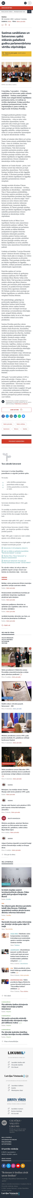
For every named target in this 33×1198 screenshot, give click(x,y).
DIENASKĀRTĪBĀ (7, 8)
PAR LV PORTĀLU (7, 1137)
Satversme (6, 429)
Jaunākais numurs (17, 1109)
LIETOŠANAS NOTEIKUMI (9, 1139)
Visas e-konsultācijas (11, 1041)
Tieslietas (17, 945)
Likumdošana (24, 963)
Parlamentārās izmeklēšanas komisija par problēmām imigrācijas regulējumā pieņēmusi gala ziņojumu (16, 595)
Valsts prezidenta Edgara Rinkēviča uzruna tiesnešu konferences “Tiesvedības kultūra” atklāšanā (20, 984)
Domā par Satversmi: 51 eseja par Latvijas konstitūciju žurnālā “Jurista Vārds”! (16, 561)
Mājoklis (8, 1011)
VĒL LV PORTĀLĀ (7, 862)
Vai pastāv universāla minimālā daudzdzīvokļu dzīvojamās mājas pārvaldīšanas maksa (15, 1020)
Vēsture (16, 429)
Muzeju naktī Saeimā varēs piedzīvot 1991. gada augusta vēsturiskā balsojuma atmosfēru (16, 807)
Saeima (4, 17)
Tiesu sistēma (24, 991)
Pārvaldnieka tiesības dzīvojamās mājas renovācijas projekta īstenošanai (15, 1007)
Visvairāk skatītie (17, 1065)
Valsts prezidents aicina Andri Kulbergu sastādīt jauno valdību (20, 970)
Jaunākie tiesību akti (18, 1062)
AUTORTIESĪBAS (6, 1144)
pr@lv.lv (15, 1154)
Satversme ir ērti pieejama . (16, 548)
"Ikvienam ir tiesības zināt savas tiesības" (15, 1174)
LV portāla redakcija (10, 1149)
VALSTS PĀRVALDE (7, 637)
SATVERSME (5, 641)
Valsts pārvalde (21, 21)
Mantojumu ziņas (17, 1090)
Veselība (8, 915)
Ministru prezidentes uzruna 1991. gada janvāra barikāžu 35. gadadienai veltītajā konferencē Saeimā (15, 738)
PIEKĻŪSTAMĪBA (6, 1142)
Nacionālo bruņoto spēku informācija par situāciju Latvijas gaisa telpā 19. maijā (16, 924)
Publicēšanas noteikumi (21, 403)
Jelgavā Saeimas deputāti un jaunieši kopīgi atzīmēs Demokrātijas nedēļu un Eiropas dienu (16, 845)
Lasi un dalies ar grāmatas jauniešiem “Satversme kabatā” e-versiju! (15, 552)
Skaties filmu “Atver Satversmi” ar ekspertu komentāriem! (14, 556)
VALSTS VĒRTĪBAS (7, 639)
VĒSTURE (4, 643)
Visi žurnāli (15, 1113)
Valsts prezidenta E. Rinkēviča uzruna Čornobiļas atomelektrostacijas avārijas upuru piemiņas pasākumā (15, 672)
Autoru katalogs (16, 1111)
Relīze (9, 21)
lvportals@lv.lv (11, 1152)
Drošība (8, 899)
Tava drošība (9, 929)
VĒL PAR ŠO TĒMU (8, 632)
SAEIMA (4, 577)
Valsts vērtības (21, 424)
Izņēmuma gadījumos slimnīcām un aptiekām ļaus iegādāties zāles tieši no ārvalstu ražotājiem (15, 607)
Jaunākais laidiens (17, 1085)
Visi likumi (14, 1067)
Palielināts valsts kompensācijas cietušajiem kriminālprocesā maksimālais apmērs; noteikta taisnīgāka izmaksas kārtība (20, 938)
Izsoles (13, 1088)
